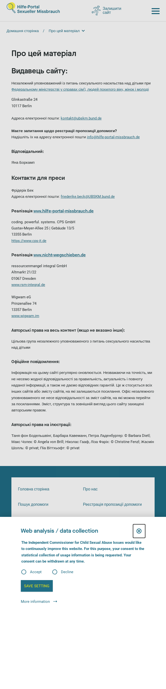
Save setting (36, 586)
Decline (67, 572)
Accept (36, 572)
